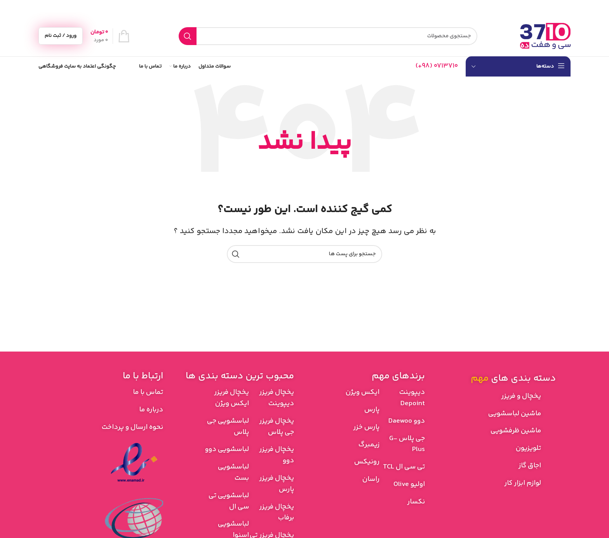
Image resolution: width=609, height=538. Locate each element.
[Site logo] (545, 36)
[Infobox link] (437, 66)
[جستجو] (328, 36)
